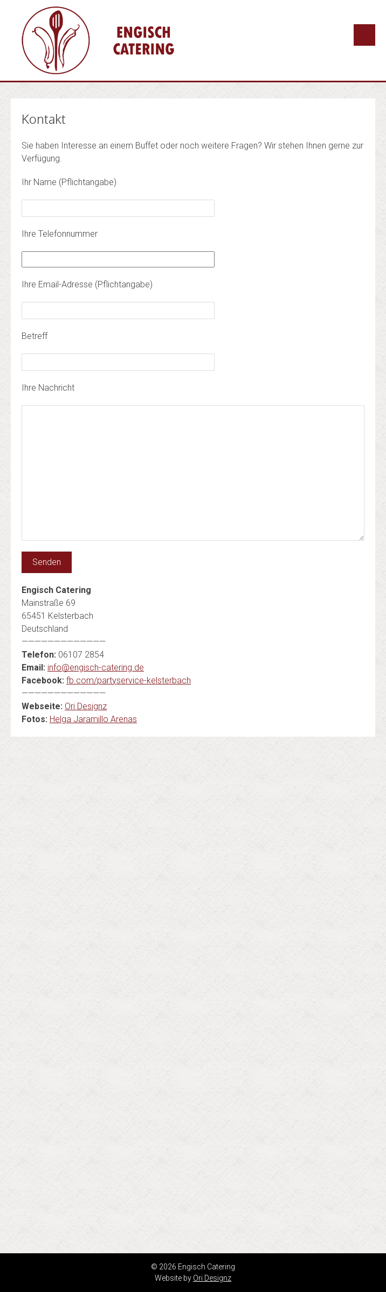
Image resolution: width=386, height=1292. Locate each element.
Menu (364, 35)
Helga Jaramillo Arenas (93, 719)
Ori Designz (86, 706)
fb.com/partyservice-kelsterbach (128, 680)
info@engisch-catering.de (95, 667)
